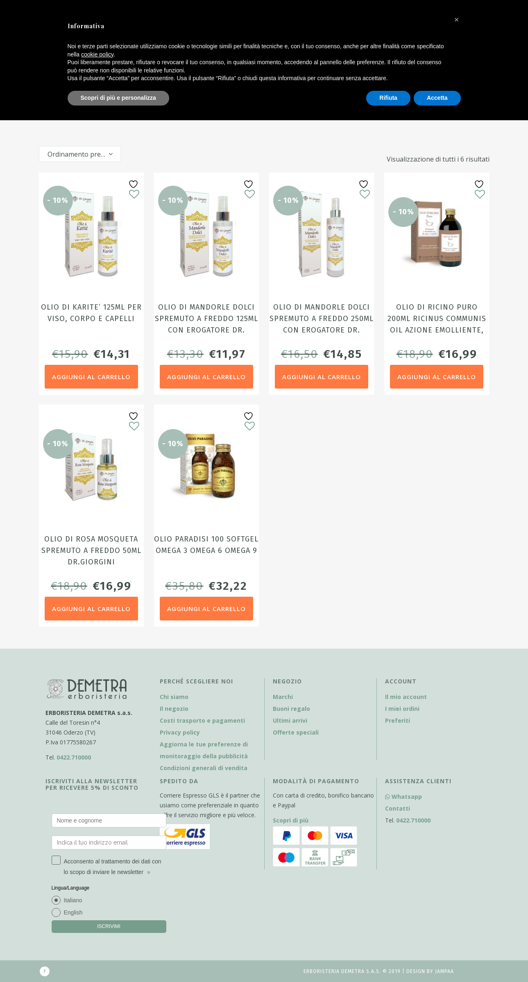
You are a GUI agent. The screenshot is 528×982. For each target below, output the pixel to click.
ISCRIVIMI (108, 926)
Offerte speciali (296, 732)
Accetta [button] (437, 97)
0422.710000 (74, 757)
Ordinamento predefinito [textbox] (84, 154)
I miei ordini (402, 708)
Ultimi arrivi (290, 720)
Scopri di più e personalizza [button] (118, 97)
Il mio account (406, 697)
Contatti (397, 808)
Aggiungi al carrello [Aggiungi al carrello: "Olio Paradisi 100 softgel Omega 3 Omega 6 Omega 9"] (206, 608)
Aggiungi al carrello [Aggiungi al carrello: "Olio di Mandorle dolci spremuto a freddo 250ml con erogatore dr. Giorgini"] (321, 377)
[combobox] (80, 154)
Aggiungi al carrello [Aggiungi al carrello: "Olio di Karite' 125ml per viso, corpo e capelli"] (91, 377)
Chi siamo (174, 697)
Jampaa (444, 971)
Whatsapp (403, 796)
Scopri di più (290, 820)
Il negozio (174, 708)
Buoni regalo (291, 708)
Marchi (283, 697)
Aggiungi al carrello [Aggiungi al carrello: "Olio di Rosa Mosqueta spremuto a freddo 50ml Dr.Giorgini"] (91, 608)
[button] (456, 19)
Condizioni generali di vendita (203, 768)
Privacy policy (180, 732)
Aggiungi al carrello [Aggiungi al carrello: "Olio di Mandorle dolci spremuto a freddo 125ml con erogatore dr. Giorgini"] (206, 377)
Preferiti (397, 720)
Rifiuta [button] (388, 97)
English (73, 912)
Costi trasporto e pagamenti (202, 720)
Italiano (73, 900)
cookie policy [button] (97, 54)
